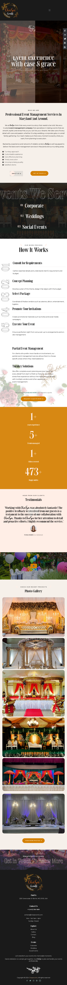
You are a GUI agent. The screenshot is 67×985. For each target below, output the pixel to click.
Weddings (34, 216)
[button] (49, 10)
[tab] (32, 206)
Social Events (35, 227)
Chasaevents (33, 978)
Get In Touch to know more (33, 861)
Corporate (34, 206)
